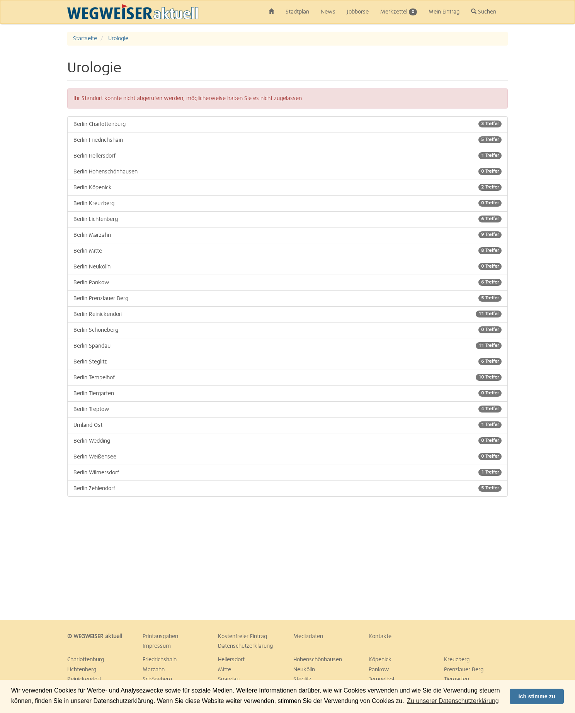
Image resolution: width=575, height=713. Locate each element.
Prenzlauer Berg (463, 669)
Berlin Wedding (287, 440)
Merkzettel (398, 11)
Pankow (379, 669)
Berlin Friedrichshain (287, 139)
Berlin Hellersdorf (287, 155)
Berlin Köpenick (287, 187)
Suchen (483, 11)
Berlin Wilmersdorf (287, 472)
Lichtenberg (81, 669)
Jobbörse (358, 12)
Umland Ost (287, 424)
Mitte (224, 669)
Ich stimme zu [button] (537, 696)
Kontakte (380, 636)
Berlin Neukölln (287, 266)
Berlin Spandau (287, 345)
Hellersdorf (231, 659)
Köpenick (380, 659)
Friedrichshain (160, 659)
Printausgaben (160, 636)
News (328, 12)
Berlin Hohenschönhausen (287, 171)
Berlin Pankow (287, 282)
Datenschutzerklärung (245, 646)
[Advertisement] (136, 558)
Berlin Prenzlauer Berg (287, 298)
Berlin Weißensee (287, 456)
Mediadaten (308, 636)
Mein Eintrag (444, 12)
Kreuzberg (457, 659)
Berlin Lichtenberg (287, 219)
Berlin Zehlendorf (287, 488)
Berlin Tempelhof (287, 377)
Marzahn (154, 669)
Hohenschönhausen (317, 659)
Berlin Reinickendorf (287, 314)
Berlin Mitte (287, 250)
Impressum (157, 646)
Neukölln (304, 669)
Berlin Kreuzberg (287, 203)
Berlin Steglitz (287, 361)
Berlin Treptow (287, 409)
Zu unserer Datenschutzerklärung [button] (452, 701)
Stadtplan (297, 12)
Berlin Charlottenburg (287, 124)
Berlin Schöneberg (287, 329)
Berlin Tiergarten (287, 393)
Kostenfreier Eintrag (242, 636)
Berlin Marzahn (287, 234)
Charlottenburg (85, 659)
